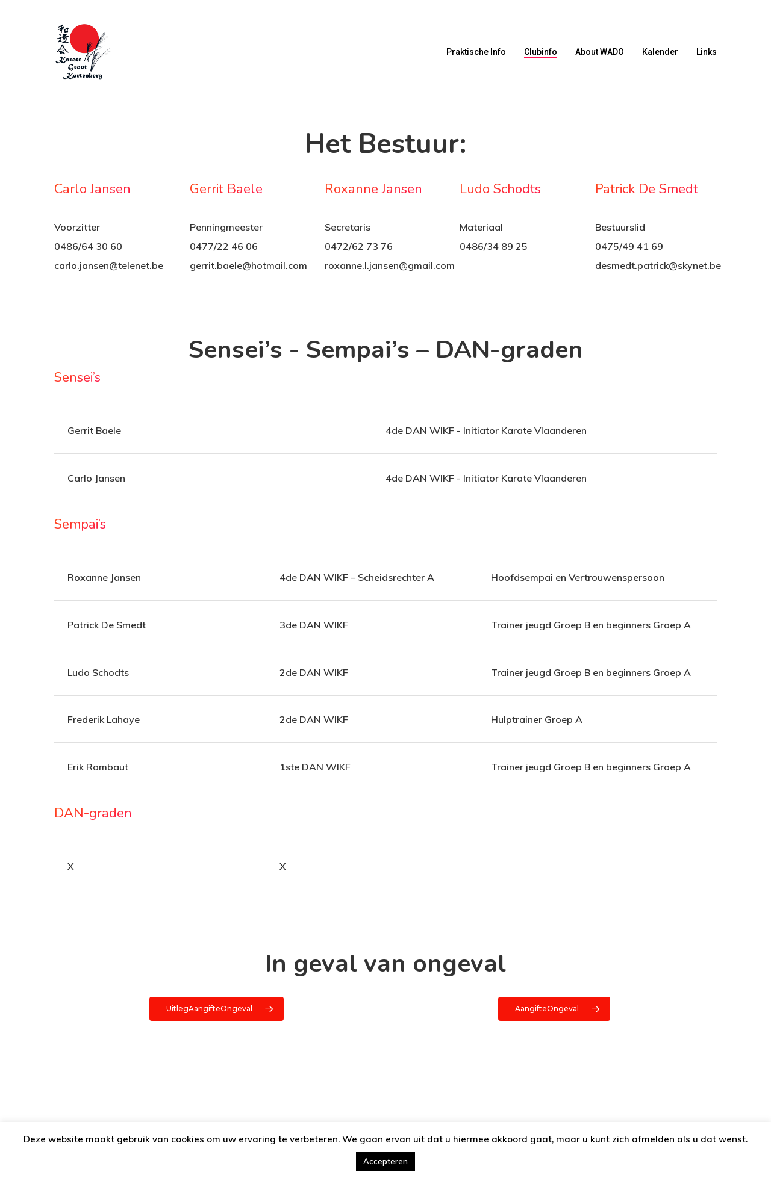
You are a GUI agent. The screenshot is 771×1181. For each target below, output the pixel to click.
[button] (216, 1009)
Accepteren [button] (385, 1161)
